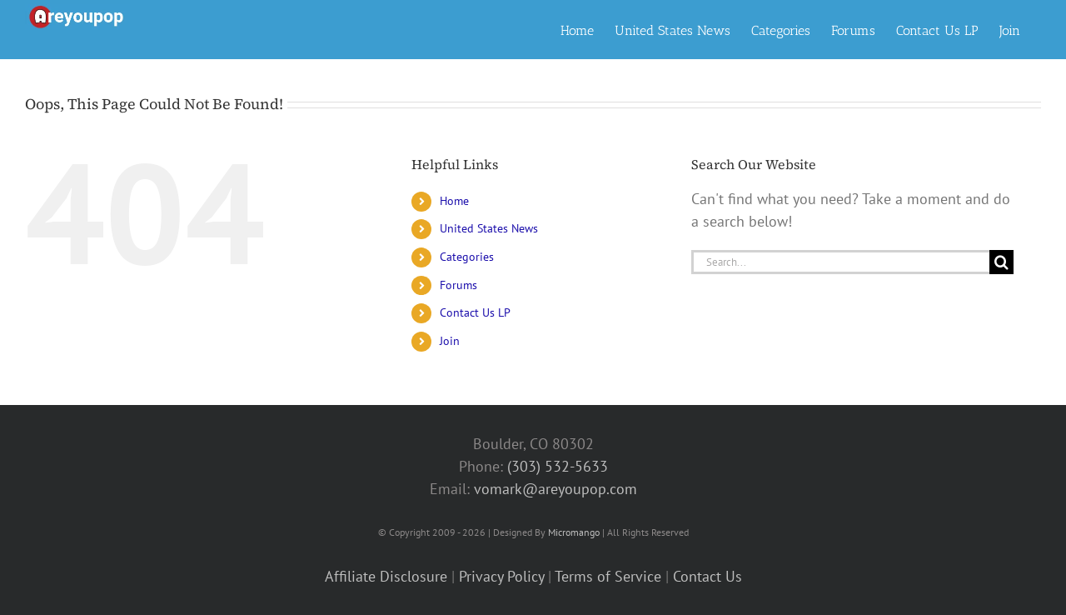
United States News (489, 228)
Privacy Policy (501, 576)
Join (450, 340)
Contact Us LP (475, 312)
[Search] (1001, 262)
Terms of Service (608, 576)
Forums (458, 285)
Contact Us (707, 576)
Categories (467, 256)
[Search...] (840, 262)
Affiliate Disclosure (386, 576)
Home (454, 200)
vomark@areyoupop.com (555, 488)
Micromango (574, 532)
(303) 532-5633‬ (557, 466)
